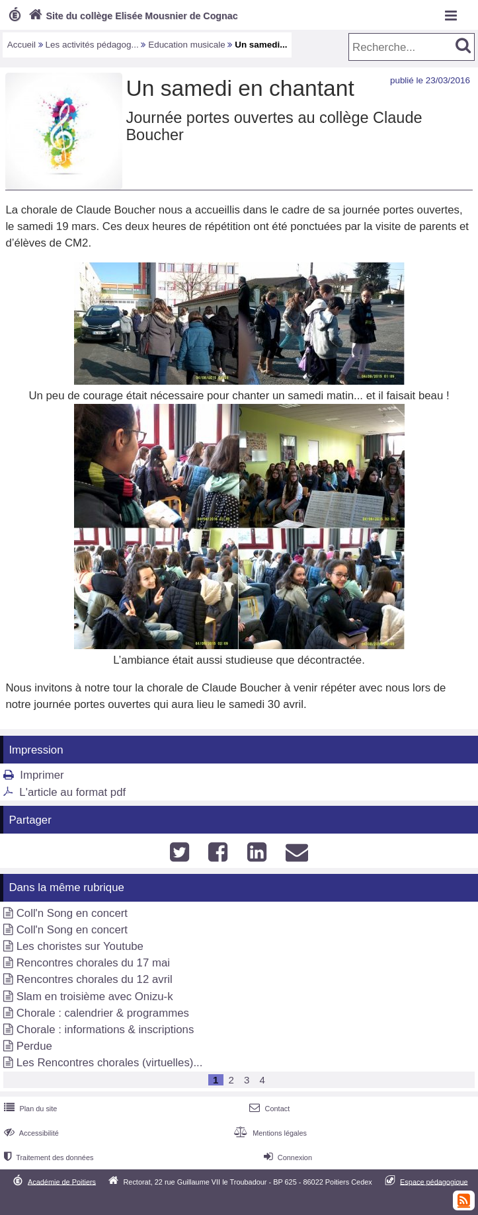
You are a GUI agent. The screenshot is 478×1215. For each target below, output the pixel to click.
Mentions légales (269, 1133)
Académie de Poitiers (62, 1181)
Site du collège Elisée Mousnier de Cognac (132, 16)
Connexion (286, 1157)
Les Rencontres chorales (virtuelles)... (110, 1062)
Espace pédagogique (434, 1181)
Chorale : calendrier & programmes (103, 1013)
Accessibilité (30, 1133)
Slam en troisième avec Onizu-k (95, 996)
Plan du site (29, 1109)
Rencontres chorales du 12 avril (95, 979)
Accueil (21, 45)
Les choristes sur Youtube (80, 946)
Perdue (34, 1046)
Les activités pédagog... (92, 45)
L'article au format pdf (72, 792)
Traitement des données (47, 1157)
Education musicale (186, 45)
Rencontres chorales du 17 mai (93, 963)
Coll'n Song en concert (72, 913)
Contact (268, 1109)
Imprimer (41, 775)
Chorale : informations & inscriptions (105, 1029)
